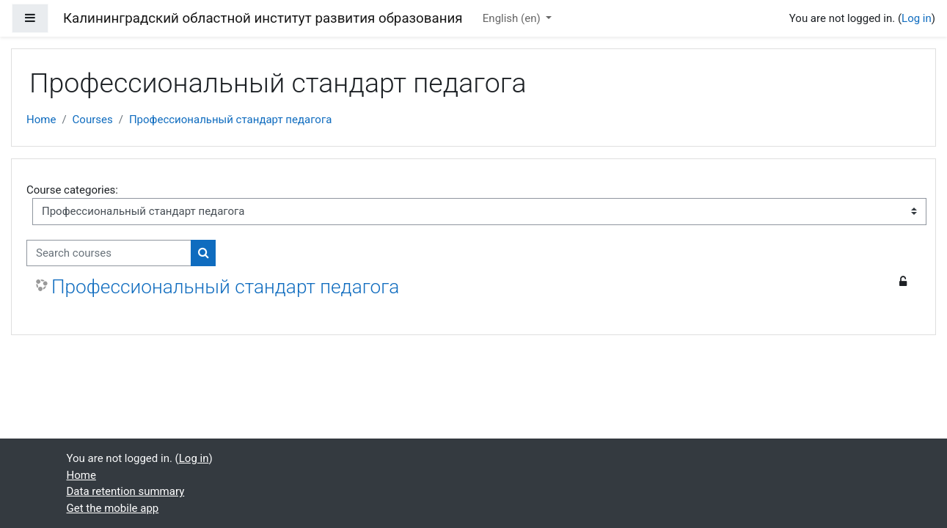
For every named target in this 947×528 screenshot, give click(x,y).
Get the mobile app (113, 508)
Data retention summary (126, 491)
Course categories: (72, 190)
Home (41, 119)
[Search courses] (108, 253)
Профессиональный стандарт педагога (230, 119)
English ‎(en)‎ (513, 18)
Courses (93, 119)
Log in (917, 18)
